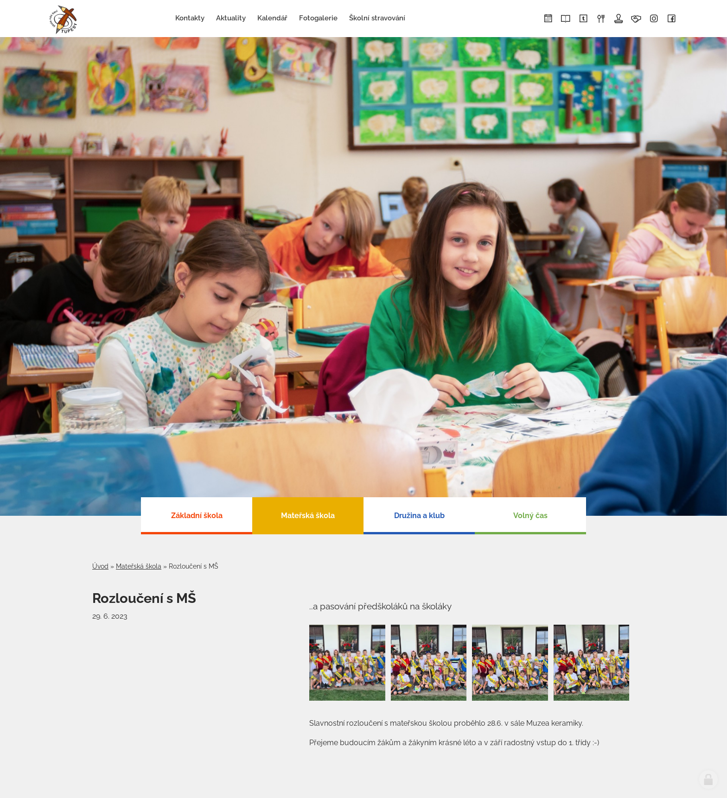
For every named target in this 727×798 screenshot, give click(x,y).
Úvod (100, 566)
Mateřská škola (138, 566)
